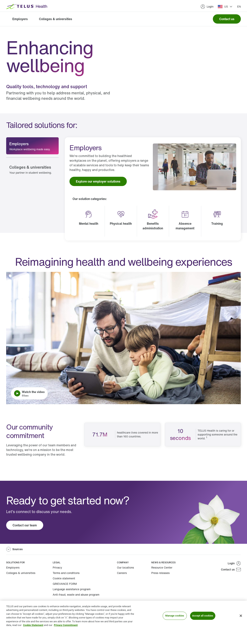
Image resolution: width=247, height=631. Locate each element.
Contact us (226, 19)
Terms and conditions (66, 573)
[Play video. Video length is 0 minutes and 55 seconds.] (123, 338)
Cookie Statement (33, 625)
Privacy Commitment (66, 625)
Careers (122, 573)
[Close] (241, 615)
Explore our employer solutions (98, 181)
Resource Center (161, 567)
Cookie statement (64, 578)
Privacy (57, 567)
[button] (225, 7)
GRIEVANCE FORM (65, 584)
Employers (20, 19)
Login (206, 6)
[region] (123, 616)
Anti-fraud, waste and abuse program (76, 595)
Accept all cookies (202, 615)
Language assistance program (72, 589)
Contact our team (25, 525)
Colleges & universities (55, 19)
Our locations (125, 567)
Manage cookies (174, 615)
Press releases (160, 573)
